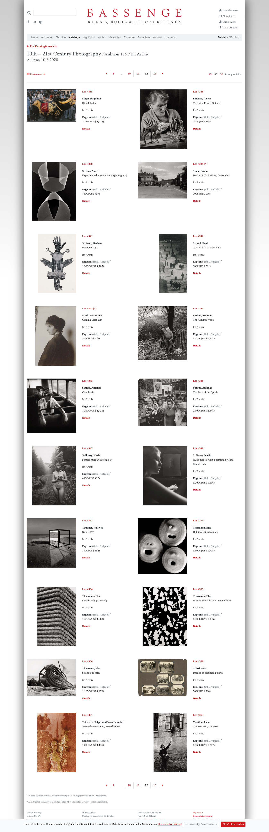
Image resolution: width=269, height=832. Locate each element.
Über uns (170, 37)
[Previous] (106, 74)
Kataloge (74, 37)
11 (138, 73)
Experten (129, 37)
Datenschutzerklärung (202, 816)
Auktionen (47, 37)
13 (154, 73)
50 (221, 74)
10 (129, 73)
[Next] (162, 74)
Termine (61, 37)
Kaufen (101, 37)
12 (146, 73)
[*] (200, 163)
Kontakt (157, 37)
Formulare (143, 37)
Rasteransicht (36, 74)
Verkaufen (115, 37)
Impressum (198, 812)
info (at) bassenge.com (154, 819)
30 (216, 74)
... (121, 73)
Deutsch (223, 37)
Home (34, 37)
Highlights (89, 37)
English (234, 37)
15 (210, 74)
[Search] (55, 13)
